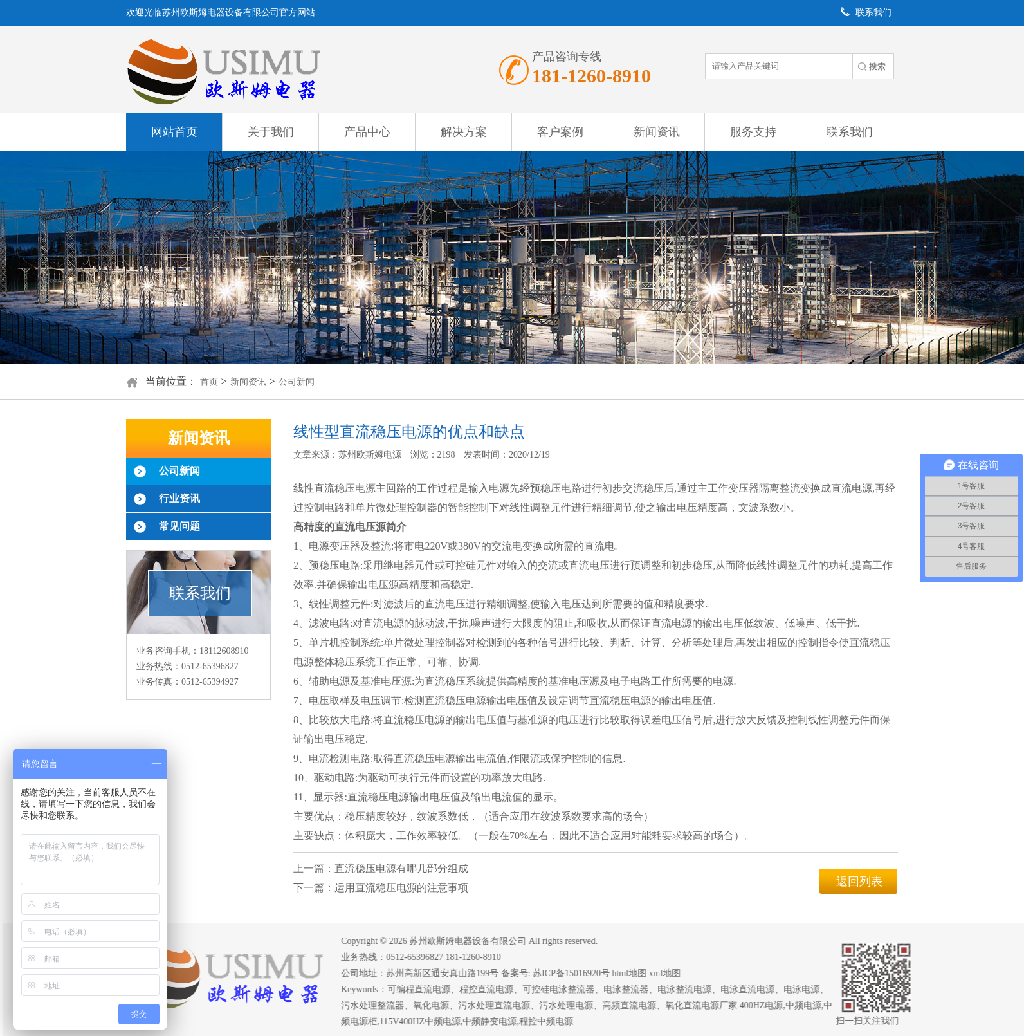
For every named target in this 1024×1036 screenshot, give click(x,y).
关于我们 (271, 131)
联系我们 (850, 131)
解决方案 (464, 131)
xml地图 (673, 973)
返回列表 (859, 881)
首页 (209, 382)
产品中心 (367, 131)
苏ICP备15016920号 (579, 973)
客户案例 (560, 131)
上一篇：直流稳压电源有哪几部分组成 (380, 868)
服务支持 (753, 131)
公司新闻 (297, 382)
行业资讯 (179, 498)
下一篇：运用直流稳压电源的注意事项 (380, 887)
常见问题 (179, 526)
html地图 (637, 973)
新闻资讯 (657, 131)
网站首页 (174, 131)
